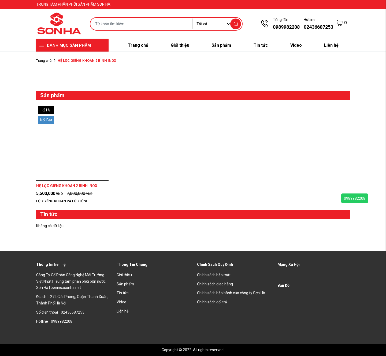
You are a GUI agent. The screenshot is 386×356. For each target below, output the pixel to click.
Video (296, 45)
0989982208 (354, 198)
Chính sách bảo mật (214, 275)
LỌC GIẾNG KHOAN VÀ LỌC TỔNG (62, 201)
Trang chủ (138, 45)
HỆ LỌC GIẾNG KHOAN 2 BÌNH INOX (66, 186)
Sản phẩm (221, 45)
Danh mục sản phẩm (69, 45)
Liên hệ (331, 45)
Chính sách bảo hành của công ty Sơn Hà (231, 293)
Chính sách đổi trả (212, 302)
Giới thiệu (180, 45)
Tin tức (261, 45)
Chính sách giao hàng (215, 284)
